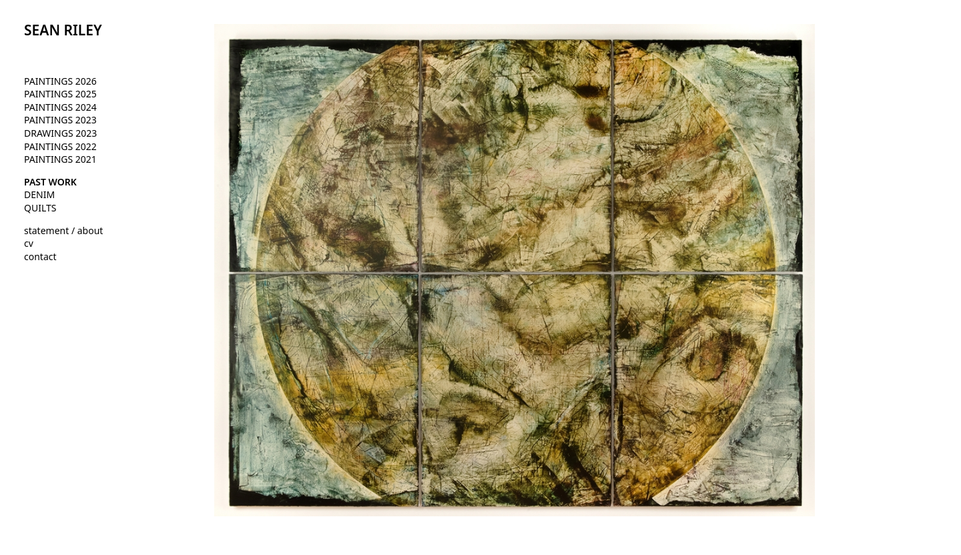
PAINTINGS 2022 (60, 146)
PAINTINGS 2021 (60, 159)
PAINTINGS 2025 (60, 93)
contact (40, 256)
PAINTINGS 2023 (60, 119)
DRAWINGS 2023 (60, 133)
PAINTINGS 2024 (60, 107)
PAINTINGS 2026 (60, 81)
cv (28, 243)
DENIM (39, 194)
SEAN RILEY (63, 30)
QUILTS (40, 207)
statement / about (63, 230)
